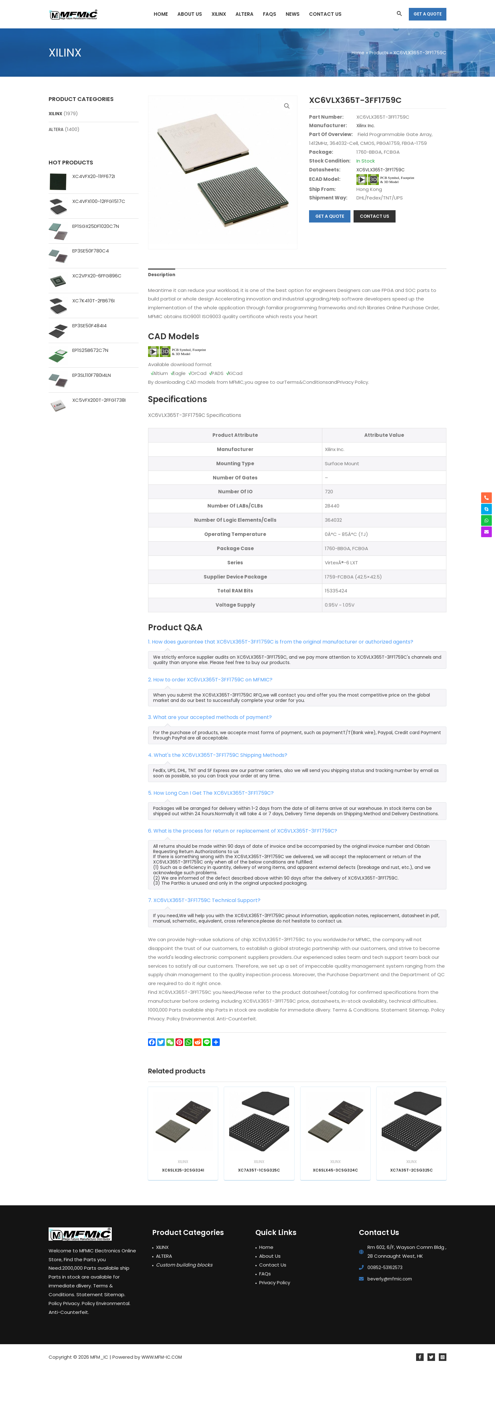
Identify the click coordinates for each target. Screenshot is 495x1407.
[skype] (486, 509)
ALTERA (57, 129)
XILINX (56, 113)
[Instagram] (442, 1394)
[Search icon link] (400, 14)
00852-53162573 (386, 1304)
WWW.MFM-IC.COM (163, 1394)
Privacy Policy (274, 1319)
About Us (270, 1293)
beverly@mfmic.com (391, 1316)
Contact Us (272, 1302)
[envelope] (486, 531)
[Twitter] (431, 1394)
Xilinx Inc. (366, 125)
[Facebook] (420, 1394)
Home (266, 1284)
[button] (286, 106)
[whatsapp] (486, 520)
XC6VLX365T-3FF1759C (382, 169)
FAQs (265, 1311)
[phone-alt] (486, 497)
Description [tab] (162, 309)
